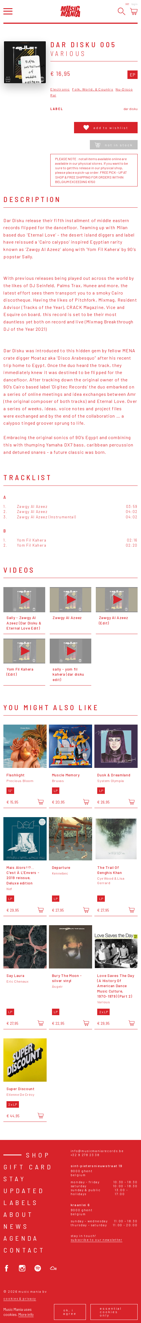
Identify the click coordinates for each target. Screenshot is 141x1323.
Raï (53, 95)
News (16, 1226)
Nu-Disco (124, 89)
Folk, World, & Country (92, 89)
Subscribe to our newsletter (96, 1240)
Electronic (60, 89)
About (18, 1214)
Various (68, 53)
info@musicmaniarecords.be (97, 1151)
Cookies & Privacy (19, 1298)
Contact (24, 1250)
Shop (38, 1155)
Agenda (21, 1238)
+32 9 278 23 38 (85, 1155)
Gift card (28, 1167)
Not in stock (114, 145)
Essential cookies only (111, 1311)
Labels (20, 1202)
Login (134, 4)
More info (26, 1314)
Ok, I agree (70, 1311)
